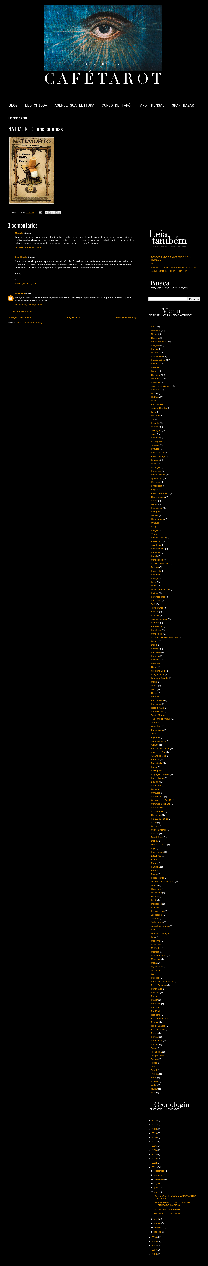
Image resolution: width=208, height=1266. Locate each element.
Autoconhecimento (160, 493)
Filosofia (155, 423)
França (154, 578)
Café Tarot (156, 785)
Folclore (155, 870)
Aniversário (156, 541)
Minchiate (156, 959)
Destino (155, 567)
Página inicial (73, 317)
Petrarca (155, 992)
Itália (153, 412)
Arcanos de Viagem (160, 386)
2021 (154, 1124)
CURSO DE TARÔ (116, 106)
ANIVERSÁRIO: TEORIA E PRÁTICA (169, 271)
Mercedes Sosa (158, 955)
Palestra (155, 978)
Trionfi (154, 1070)
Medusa (155, 952)
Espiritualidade (158, 360)
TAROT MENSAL (151, 106)
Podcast (155, 996)
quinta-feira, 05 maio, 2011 (28, 247)
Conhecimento (158, 811)
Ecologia (155, 648)
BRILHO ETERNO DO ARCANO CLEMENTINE (174, 267)
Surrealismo (157, 711)
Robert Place (157, 707)
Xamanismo (157, 730)
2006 (154, 1254)
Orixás (154, 685)
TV (152, 419)
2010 (154, 1237)
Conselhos (156, 815)
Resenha (155, 415)
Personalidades (158, 341)
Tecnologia (156, 1052)
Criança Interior (158, 830)
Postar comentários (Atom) (29, 322)
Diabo (154, 645)
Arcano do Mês (158, 756)
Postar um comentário (22, 311)
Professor (156, 1003)
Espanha (155, 574)
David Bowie (157, 837)
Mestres (155, 367)
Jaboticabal (156, 915)
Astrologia (156, 545)
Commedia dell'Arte (160, 804)
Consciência (157, 559)
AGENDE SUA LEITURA (74, 106)
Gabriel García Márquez (162, 881)
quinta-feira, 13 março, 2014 (28, 304)
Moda (154, 963)
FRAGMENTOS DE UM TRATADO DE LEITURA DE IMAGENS (172, 1204)
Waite (154, 1085)
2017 (154, 1141)
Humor (154, 896)
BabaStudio (156, 763)
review (154, 1089)
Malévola (155, 948)
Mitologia (155, 467)
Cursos (154, 641)
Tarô (153, 604)
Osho (153, 689)
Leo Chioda (21, 257)
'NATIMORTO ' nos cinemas (167, 1213)
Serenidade (156, 1040)
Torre (153, 1066)
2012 (154, 1163)
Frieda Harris (157, 878)
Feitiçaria (155, 663)
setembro (159, 1179)
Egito (153, 848)
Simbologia (156, 486)
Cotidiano (155, 375)
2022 (154, 1120)
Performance (157, 700)
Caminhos (156, 789)
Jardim (154, 918)
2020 (154, 1129)
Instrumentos (157, 911)
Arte (153, 326)
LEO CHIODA (36, 106)
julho (157, 1187)
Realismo (155, 1015)
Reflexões (156, 482)
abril (156, 1219)
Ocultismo (156, 970)
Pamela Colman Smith (162, 981)
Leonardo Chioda (159, 678)
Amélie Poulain (158, 537)
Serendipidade (158, 596)
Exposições (156, 508)
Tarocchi (155, 445)
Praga (154, 526)
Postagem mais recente (19, 317)
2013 (153, 733)
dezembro (159, 1171)
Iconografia (156, 441)
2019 (154, 1133)
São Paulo (156, 600)
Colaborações (158, 497)
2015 (154, 1150)
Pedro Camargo (159, 985)
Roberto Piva (157, 1029)
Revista (154, 1022)
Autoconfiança (158, 456)
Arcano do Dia (158, 452)
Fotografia (156, 511)
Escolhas (155, 659)
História (155, 397)
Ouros (154, 693)
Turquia (155, 1074)
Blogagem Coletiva (160, 774)
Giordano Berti (158, 670)
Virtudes (155, 615)
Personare (156, 471)
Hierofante (156, 889)
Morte (154, 682)
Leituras (155, 352)
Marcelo (19, 233)
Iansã (154, 900)
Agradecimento (158, 741)
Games (154, 515)
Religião (155, 530)
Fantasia (155, 867)
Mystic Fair (156, 966)
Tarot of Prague (158, 715)
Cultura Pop (157, 356)
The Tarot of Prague (160, 719)
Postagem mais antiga (127, 317)
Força (154, 874)
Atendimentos (158, 548)
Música (154, 400)
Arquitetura (156, 626)
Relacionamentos (159, 1018)
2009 (154, 1241)
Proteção (155, 1007)
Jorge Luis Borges (160, 926)
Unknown (20, 293)
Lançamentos (157, 674)
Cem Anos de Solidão (161, 800)
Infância (155, 907)
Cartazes (155, 793)
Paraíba (155, 696)
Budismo (155, 781)
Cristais (154, 833)
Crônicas (155, 382)
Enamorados (157, 852)
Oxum (154, 974)
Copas (154, 500)
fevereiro (159, 1227)
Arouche (155, 759)
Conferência (157, 807)
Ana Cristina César (160, 748)
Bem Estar (156, 630)
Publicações (157, 404)
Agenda (155, 737)
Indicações (156, 904)
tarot (153, 1092)
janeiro (158, 1232)
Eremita (155, 656)
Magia (154, 463)
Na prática (156, 378)
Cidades (155, 389)
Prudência (156, 1011)
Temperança (157, 608)
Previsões (156, 704)
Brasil (154, 556)
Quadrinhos (156, 478)
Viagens (155, 534)
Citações (155, 345)
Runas (154, 1033)
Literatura (155, 330)
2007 (154, 1250)
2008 (154, 1245)
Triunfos (155, 722)
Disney (154, 841)
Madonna (155, 941)
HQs (153, 393)
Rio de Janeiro (158, 1026)
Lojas (153, 582)
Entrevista (156, 571)
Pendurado (156, 989)
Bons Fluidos (157, 778)
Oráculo (155, 523)
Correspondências (160, 563)
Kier (153, 929)
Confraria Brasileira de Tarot (164, 637)
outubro (158, 1175)
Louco (154, 585)
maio (157, 1192)
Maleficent (156, 944)
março (157, 1223)
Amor (153, 434)
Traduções (156, 430)
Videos (154, 1081)
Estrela (154, 859)
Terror (154, 1063)
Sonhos (155, 1044)
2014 (154, 1154)
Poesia (154, 349)
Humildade (156, 892)
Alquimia (155, 622)
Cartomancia (157, 796)
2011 (154, 1167)
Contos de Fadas (159, 818)
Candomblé (156, 633)
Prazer (154, 1000)
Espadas (155, 437)
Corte (154, 822)
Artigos (154, 489)
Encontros (156, 855)
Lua (153, 937)
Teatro (154, 1048)
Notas (154, 334)
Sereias (155, 1037)
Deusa (154, 504)
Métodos (155, 426)
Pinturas (155, 449)
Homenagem (157, 519)
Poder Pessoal (158, 474)
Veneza (154, 611)
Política (154, 593)
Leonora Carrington (160, 933)
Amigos (154, 744)
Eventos (155, 363)
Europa (154, 863)
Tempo (154, 1059)
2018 (154, 1137)
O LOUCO (156, 263)
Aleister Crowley (159, 408)
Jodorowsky (157, 922)
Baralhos (155, 552)
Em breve (156, 652)
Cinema (155, 338)
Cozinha (155, 826)
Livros (154, 371)
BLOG (13, 106)
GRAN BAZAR (183, 106)
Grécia (154, 885)
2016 (154, 1146)
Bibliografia (156, 770)
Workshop (156, 726)
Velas (154, 1077)
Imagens (155, 460)
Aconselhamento (159, 619)
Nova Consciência (160, 589)
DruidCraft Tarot (159, 844)
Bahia (154, 767)
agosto (158, 1183)
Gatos (154, 667)
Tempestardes (158, 1055)
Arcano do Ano (158, 752)
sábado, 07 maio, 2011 (26, 283)
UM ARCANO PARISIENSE (167, 1209)
